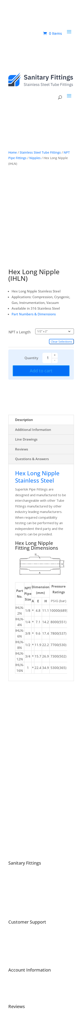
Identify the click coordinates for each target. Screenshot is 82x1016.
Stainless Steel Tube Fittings (40, 152)
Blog (11, 888)
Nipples (35, 158)
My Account (17, 983)
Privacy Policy (18, 910)
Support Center (19, 935)
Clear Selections (61, 342)
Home (12, 152)
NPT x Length (20, 332)
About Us (15, 877)
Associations (17, 882)
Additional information (33, 429)
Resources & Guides (23, 947)
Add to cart (41, 371)
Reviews (21, 449)
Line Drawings (26, 439)
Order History (19, 989)
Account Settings (20, 995)
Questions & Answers (32, 459)
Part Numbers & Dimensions (34, 314)
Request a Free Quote (25, 958)
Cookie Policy (18, 904)
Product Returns (20, 952)
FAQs (12, 941)
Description (24, 419)
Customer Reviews (22, 893)
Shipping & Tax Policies (25, 899)
